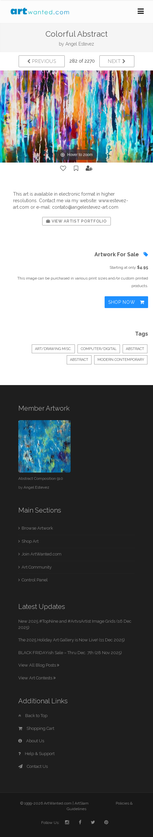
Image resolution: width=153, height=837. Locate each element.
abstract (79, 360)
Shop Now (126, 302)
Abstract (135, 349)
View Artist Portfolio (76, 221)
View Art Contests (37, 677)
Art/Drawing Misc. (53, 349)
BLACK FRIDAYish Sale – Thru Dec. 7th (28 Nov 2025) (70, 652)
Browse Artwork (37, 528)
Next (117, 61)
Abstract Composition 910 (40, 478)
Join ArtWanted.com (41, 554)
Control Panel (35, 579)
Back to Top (32, 715)
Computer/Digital (99, 349)
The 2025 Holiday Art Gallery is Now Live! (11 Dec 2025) (71, 639)
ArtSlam (82, 803)
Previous (41, 61)
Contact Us (33, 766)
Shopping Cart (36, 728)
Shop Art (30, 541)
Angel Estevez (79, 44)
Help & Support (36, 753)
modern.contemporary (120, 360)
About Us (31, 740)
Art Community (37, 567)
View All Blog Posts (38, 665)
